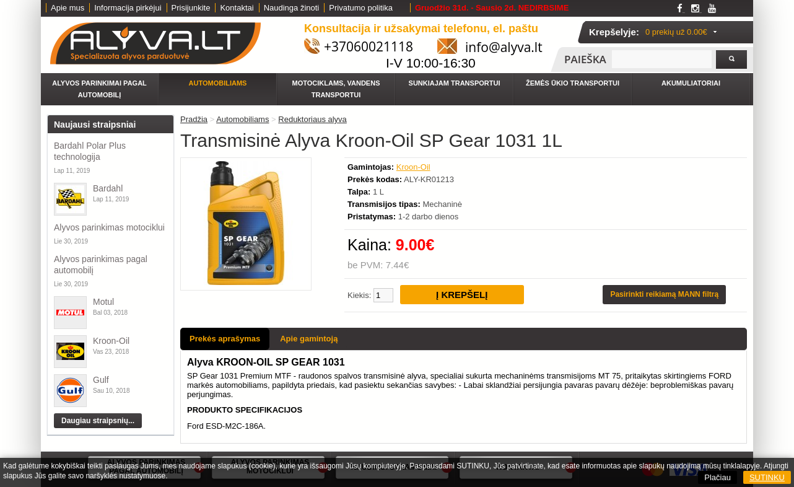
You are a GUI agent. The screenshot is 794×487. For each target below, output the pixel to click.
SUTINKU (767, 477)
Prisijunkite (191, 7)
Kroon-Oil (111, 341)
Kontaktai (236, 7)
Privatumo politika (361, 7)
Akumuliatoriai (690, 83)
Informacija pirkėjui (127, 7)
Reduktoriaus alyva (312, 119)
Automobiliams (218, 83)
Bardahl (108, 188)
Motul (103, 302)
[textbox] (662, 59)
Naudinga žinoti (292, 7)
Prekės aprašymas (225, 338)
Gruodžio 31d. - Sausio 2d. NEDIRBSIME (492, 7)
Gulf (101, 380)
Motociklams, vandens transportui (336, 89)
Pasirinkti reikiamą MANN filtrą (664, 294)
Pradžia (193, 119)
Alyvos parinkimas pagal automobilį (100, 264)
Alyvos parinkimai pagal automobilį (99, 89)
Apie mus (67, 7)
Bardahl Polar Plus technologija (90, 151)
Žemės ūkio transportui (572, 83)
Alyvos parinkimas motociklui (109, 227)
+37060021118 (368, 46)
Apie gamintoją (309, 338)
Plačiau (717, 477)
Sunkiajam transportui (454, 83)
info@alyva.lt (504, 47)
